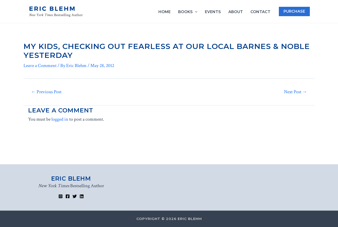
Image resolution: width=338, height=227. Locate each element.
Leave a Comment (40, 66)
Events (213, 12)
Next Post (295, 91)
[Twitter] (75, 196)
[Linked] (82, 196)
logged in (59, 119)
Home (164, 12)
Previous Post (46, 91)
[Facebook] (67, 196)
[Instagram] (60, 196)
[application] (195, 12)
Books (187, 12)
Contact (260, 12)
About (235, 12)
